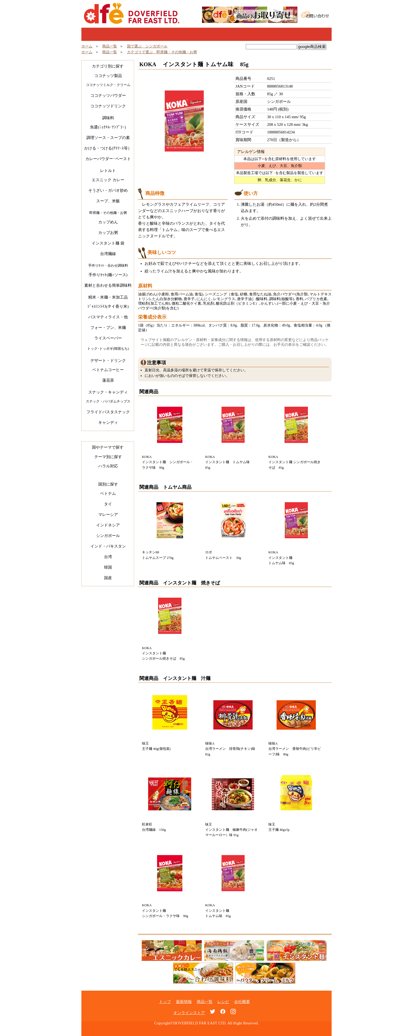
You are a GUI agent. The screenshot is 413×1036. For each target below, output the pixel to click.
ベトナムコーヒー (108, 370)
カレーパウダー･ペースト (108, 159)
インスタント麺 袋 (108, 243)
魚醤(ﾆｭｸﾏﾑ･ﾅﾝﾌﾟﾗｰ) (108, 127)
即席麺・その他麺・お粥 (108, 213)
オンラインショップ (307, 34)
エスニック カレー (108, 180)
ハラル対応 (108, 466)
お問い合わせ (314, 14)
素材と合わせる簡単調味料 (108, 285)
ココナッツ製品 (108, 76)
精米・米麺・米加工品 (108, 297)
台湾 (108, 557)
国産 (108, 578)
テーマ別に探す (108, 457)
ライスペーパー (108, 338)
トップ (106, 34)
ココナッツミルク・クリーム (108, 85)
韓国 (108, 567)
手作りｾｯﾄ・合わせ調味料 (108, 265)
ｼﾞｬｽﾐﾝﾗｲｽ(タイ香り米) (108, 306)
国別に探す (108, 484)
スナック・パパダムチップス (108, 401)
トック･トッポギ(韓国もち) (108, 349)
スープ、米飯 (108, 201)
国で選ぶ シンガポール (147, 46)
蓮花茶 (108, 380)
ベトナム (108, 493)
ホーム (86, 46)
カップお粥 (108, 233)
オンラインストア (189, 1013)
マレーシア (108, 514)
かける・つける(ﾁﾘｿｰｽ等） (108, 148)
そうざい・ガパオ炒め (108, 190)
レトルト (108, 171)
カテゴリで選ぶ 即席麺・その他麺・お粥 (162, 52)
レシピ (257, 34)
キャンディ (108, 422)
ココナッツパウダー (108, 95)
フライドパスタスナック (108, 412)
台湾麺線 (108, 254)
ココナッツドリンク (108, 106)
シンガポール (108, 536)
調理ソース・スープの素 (108, 138)
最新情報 (156, 34)
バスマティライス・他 (108, 317)
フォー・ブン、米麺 (108, 327)
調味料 (108, 118)
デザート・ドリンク (108, 360)
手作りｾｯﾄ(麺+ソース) (107, 275)
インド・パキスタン (108, 546)
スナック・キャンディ (108, 392)
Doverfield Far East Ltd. (131, 13)
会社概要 (242, 1002)
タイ (108, 504)
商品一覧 (206, 34)
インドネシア (108, 525)
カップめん (108, 222)
